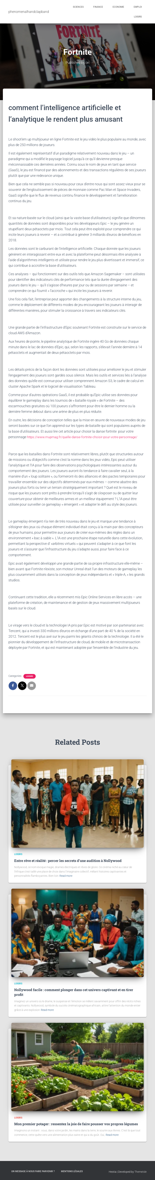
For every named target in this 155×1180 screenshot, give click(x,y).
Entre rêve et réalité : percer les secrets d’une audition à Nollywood (68, 860)
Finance (98, 7)
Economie (118, 7)
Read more (65, 875)
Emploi (138, 7)
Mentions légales (72, 1171)
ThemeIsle (140, 1171)
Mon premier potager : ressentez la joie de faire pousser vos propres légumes (76, 1123)
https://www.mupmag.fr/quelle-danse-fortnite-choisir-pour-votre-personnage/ (85, 437)
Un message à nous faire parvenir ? (33, 1171)
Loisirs (138, 16)
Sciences (78, 7)
